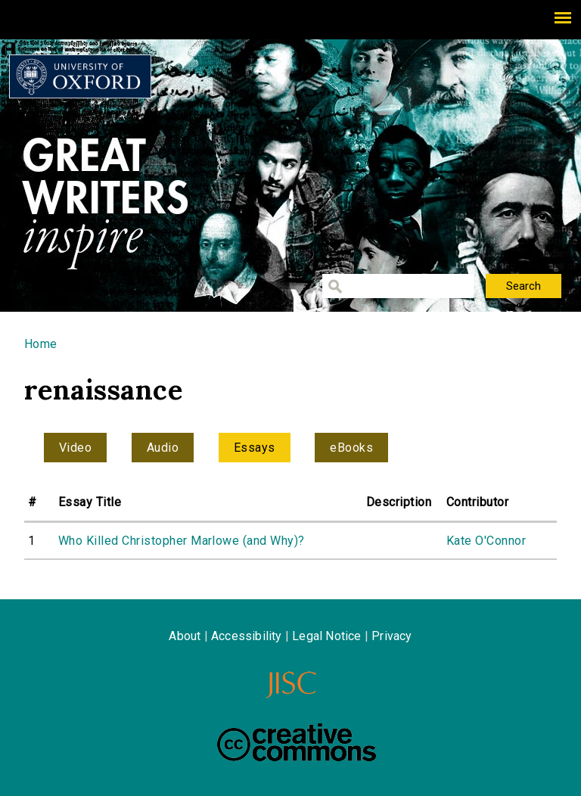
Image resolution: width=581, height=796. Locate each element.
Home (40, 344)
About (184, 636)
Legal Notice (326, 636)
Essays (254, 447)
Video (75, 447)
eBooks (351, 447)
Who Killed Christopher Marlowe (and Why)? (181, 540)
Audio (163, 447)
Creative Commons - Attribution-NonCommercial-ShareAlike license (296, 742)
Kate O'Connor (486, 540)
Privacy (391, 636)
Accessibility (246, 636)
